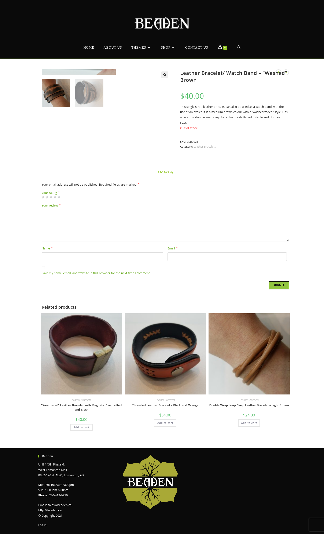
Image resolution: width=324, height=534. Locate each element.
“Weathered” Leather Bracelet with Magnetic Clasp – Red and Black (81, 407)
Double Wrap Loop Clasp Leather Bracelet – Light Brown (249, 405)
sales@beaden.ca (59, 505)
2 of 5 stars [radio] (47, 197)
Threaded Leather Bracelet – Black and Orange (165, 405)
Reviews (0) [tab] (165, 172)
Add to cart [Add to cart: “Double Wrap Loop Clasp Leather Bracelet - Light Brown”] (249, 423)
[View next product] (286, 72)
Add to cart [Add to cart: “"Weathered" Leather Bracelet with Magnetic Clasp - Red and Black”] (81, 427)
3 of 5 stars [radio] (50, 197)
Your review (51, 205)
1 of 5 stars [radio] (43, 197)
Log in (42, 525)
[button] (164, 74)
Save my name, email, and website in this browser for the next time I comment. (96, 273)
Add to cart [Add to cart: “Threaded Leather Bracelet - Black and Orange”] (165, 423)
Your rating (51, 192)
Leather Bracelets (205, 146)
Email (172, 248)
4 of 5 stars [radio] (55, 197)
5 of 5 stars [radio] (59, 197)
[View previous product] (278, 72)
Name (47, 248)
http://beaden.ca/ (50, 510)
